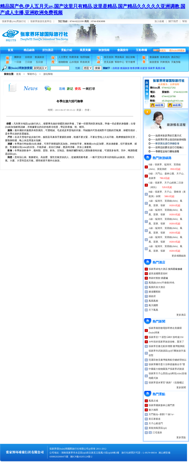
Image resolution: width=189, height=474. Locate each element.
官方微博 (130, 62)
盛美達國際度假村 (158, 273)
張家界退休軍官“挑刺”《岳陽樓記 (166, 382)
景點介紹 (66, 50)
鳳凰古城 (160, 68)
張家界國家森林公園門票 (162, 405)
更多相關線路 (179, 255)
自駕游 (143, 68)
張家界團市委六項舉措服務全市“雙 (167, 364)
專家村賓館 (154, 278)
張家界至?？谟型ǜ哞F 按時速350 (166, 337)
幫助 (184, 21)
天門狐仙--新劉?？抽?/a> (161, 414)
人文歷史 (63, 57)
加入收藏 (159, 21)
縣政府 (152, 296)
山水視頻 (74, 62)
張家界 (151, 68)
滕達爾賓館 (154, 291)
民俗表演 (85, 62)
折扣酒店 (47, 50)
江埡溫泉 (157, 432)
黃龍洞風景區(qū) (158, 428)
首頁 (10, 50)
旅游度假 (154, 62)
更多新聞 (181, 387)
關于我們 (173, 21)
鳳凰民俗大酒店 (157, 287)
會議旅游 (39, 57)
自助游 (28, 57)
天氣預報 (176, 62)
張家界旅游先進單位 (41, 21)
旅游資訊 (161, 50)
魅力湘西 (153, 409)
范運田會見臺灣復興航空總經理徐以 (167, 359)
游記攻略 (130, 57)
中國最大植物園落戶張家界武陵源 (166, 369)
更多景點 (181, 437)
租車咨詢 (165, 57)
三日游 (28, 62)
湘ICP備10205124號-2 (81, 456)
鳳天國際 (153, 305)
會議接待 (122, 50)
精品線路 (29, 50)
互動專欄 (141, 50)
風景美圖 (85, 50)
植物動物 (63, 62)
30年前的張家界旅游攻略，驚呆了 (166, 341)
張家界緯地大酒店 (158, 269)
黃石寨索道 (154, 419)
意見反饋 (108, 62)
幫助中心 (119, 62)
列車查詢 (165, 62)
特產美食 (74, 57)
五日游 (39, 62)
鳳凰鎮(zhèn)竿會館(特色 (161, 282)
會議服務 (154, 57)
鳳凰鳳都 (153, 300)
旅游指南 (103, 50)
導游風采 (119, 57)
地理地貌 (85, 57)
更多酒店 (181, 314)
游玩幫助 (48, 74)
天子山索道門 (156, 423)
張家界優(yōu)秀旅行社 (14, 21)
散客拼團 (135, 68)
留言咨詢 (108, 57)
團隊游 (17, 57)
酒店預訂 (176, 57)
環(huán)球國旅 (177, 50)
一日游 (17, 62)
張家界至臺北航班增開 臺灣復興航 (167, 346)
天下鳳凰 (153, 309)
